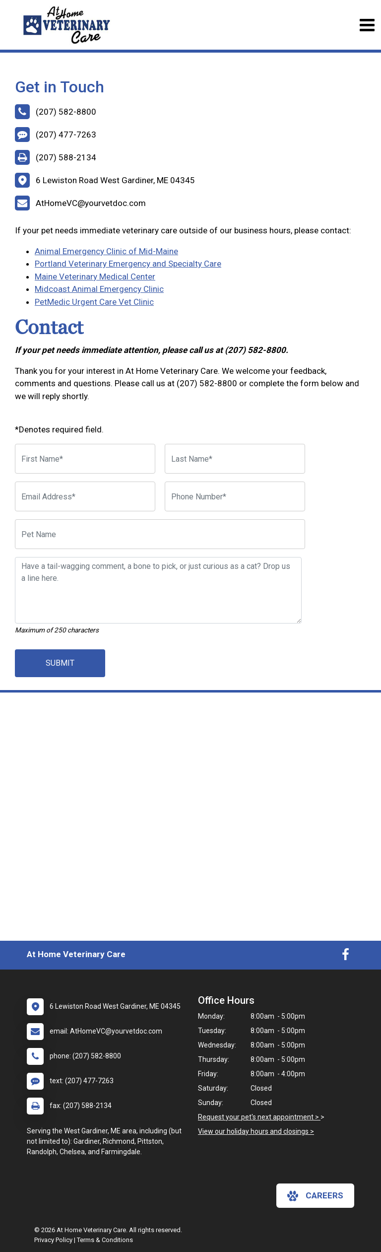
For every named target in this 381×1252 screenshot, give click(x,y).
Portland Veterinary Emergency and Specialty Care (128, 264)
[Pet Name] (160, 534)
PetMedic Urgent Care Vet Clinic (94, 302)
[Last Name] (235, 459)
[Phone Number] (235, 496)
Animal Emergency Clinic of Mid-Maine (106, 251)
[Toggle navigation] (367, 25)
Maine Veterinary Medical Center (95, 276)
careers (315, 1195)
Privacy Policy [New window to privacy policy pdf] (53, 1240)
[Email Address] (85, 496)
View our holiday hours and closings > (256, 1131)
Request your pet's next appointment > (259, 1117)
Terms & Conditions (105, 1240)
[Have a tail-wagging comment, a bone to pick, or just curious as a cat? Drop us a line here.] (158, 590)
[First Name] (85, 459)
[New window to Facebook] (345, 957)
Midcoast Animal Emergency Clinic (99, 289)
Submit (60, 663)
